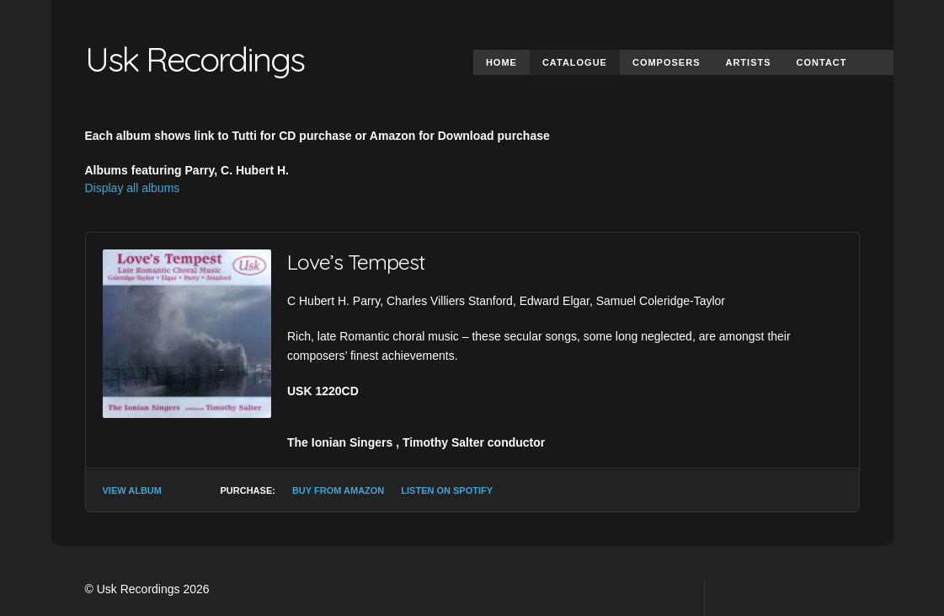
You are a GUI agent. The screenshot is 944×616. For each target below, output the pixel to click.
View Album (132, 490)
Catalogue (574, 62)
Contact (822, 62)
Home (501, 62)
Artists (748, 62)
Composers (666, 62)
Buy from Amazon (338, 490)
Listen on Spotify (447, 490)
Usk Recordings (194, 59)
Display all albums (132, 188)
